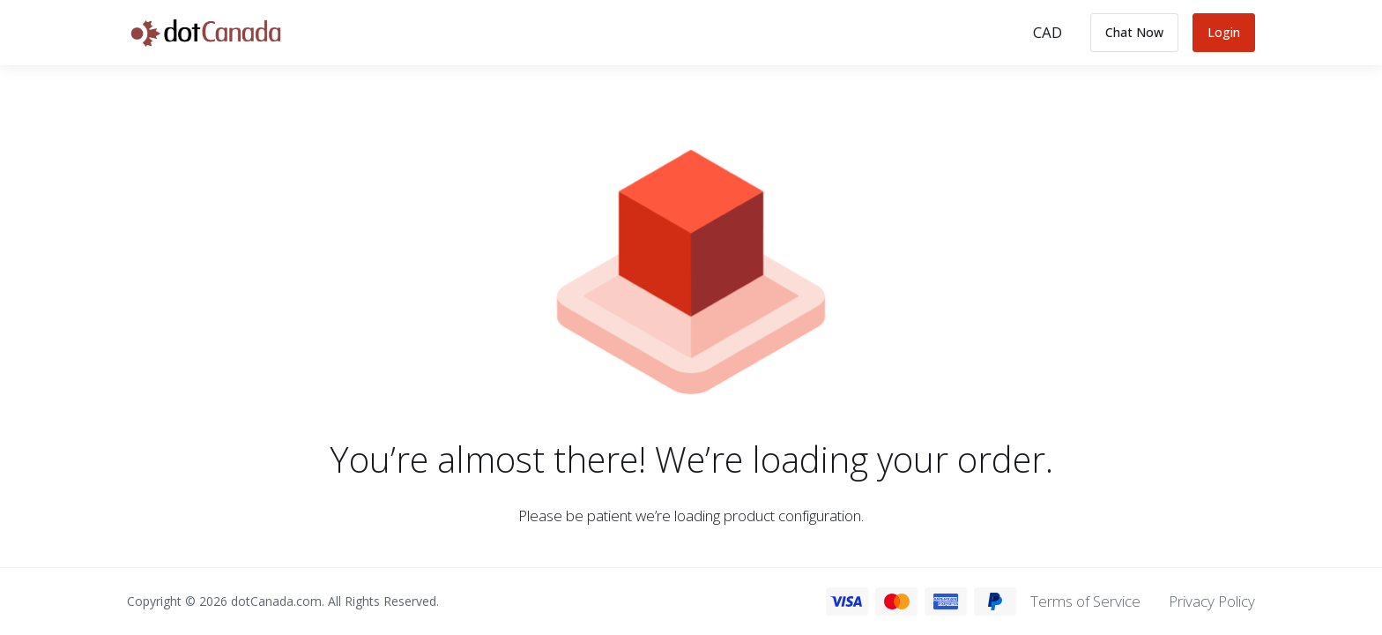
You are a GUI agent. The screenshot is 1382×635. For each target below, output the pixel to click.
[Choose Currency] (1047, 32)
